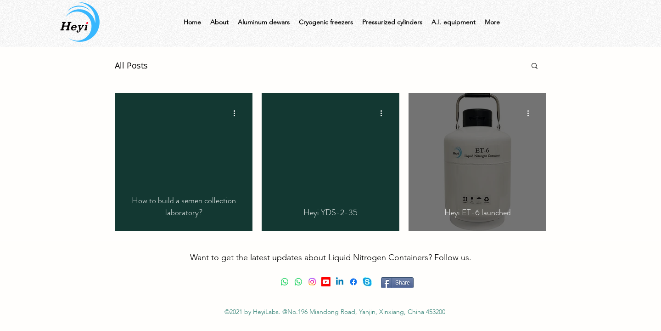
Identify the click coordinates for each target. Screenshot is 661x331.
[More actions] (237, 113)
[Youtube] (325, 281)
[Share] (397, 282)
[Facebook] (353, 281)
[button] (534, 66)
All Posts (131, 65)
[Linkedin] (339, 281)
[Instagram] (312, 281)
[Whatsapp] (284, 281)
